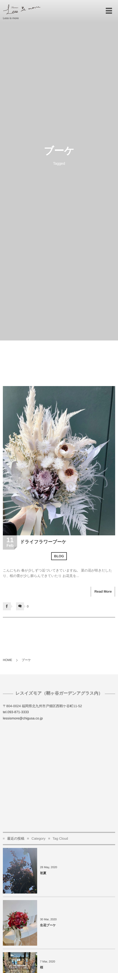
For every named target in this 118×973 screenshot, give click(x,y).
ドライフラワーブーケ (43, 542)
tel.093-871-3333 (16, 712)
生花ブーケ (48, 925)
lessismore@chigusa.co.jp (23, 718)
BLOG (59, 556)
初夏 (43, 873)
